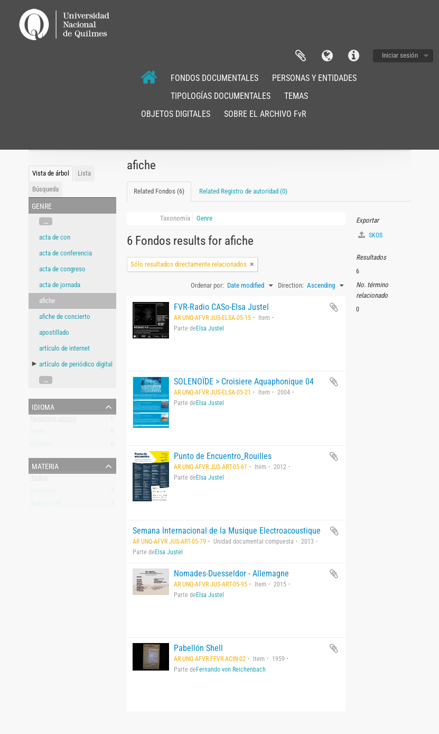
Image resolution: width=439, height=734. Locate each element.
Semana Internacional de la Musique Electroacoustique (227, 531)
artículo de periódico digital (76, 364)
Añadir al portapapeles (334, 307)
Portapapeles (300, 56)
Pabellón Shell (198, 648)
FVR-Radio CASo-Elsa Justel (221, 307)
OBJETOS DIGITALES (175, 114)
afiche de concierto (64, 316)
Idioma (327, 56)
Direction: (291, 285)
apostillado (54, 332)
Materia (45, 465)
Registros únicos (53, 421)
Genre (204, 218)
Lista (84, 173)
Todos (39, 480)
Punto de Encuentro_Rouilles (223, 456)
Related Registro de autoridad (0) (243, 191)
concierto (44, 493)
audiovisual (46, 505)
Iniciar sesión (400, 55)
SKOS (370, 235)
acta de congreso (62, 269)
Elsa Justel (210, 328)
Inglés (38, 433)
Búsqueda (45, 189)
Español (41, 446)
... (45, 221)
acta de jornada (59, 285)
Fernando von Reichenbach (231, 669)
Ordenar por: (207, 285)
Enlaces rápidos (353, 56)
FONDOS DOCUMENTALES (214, 78)
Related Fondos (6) (159, 191)
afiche (47, 301)
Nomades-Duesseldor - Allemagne (231, 573)
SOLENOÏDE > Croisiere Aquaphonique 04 (244, 382)
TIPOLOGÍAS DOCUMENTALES (220, 96)
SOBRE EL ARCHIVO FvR (265, 114)
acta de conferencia (65, 253)
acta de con (54, 237)
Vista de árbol (50, 173)
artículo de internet (64, 348)
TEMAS (296, 96)
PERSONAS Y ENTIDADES (314, 78)
